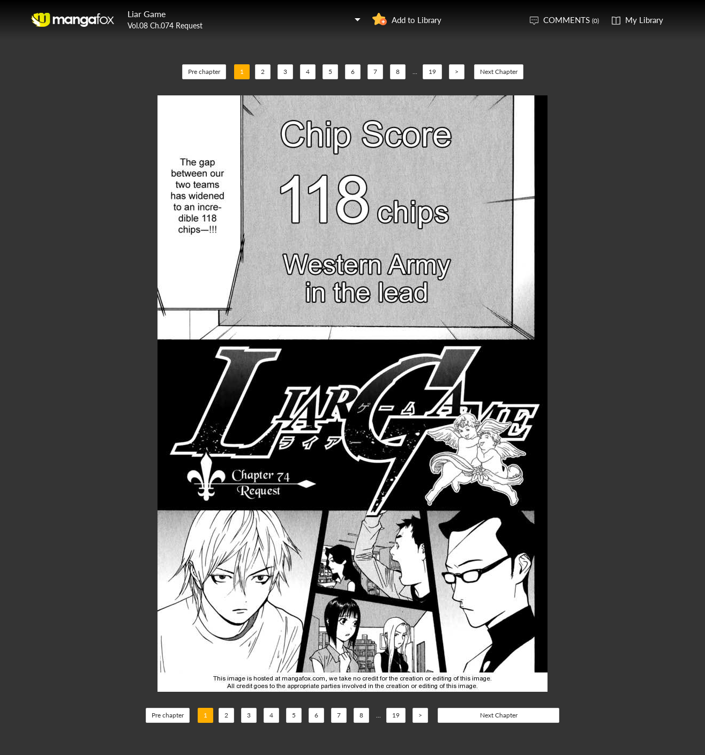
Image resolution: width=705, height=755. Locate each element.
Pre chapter (204, 72)
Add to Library (416, 20)
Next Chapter (499, 72)
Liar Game (147, 14)
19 (432, 72)
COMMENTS (571, 20)
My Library (644, 20)
